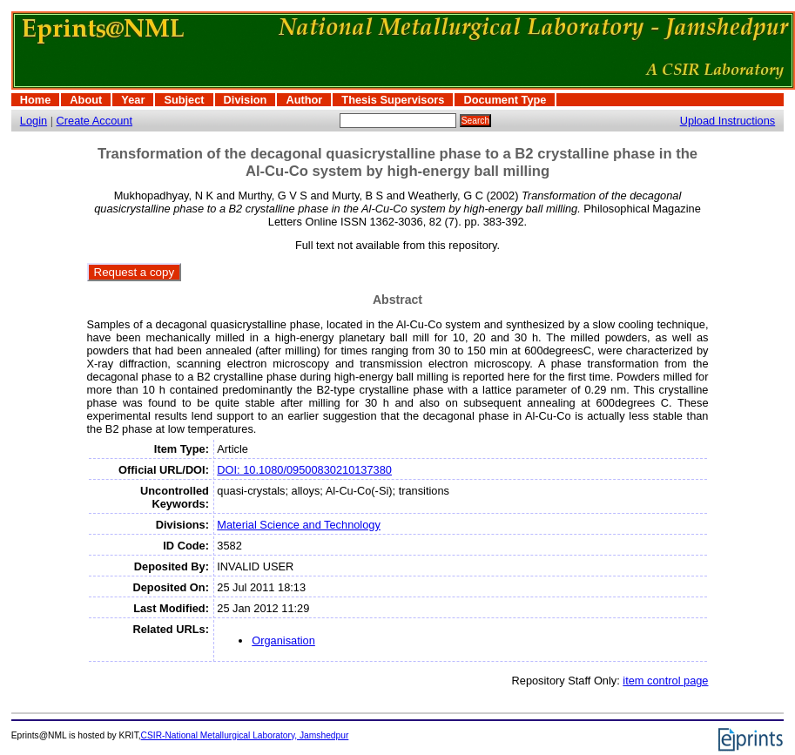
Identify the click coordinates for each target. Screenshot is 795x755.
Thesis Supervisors (392, 99)
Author (304, 99)
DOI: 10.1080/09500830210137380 (304, 469)
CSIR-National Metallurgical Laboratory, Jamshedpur (245, 735)
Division (245, 99)
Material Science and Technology (299, 524)
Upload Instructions (728, 120)
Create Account (95, 120)
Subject (184, 99)
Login (33, 120)
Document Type (504, 99)
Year (133, 99)
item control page (665, 680)
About (86, 99)
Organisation (283, 640)
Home (35, 99)
